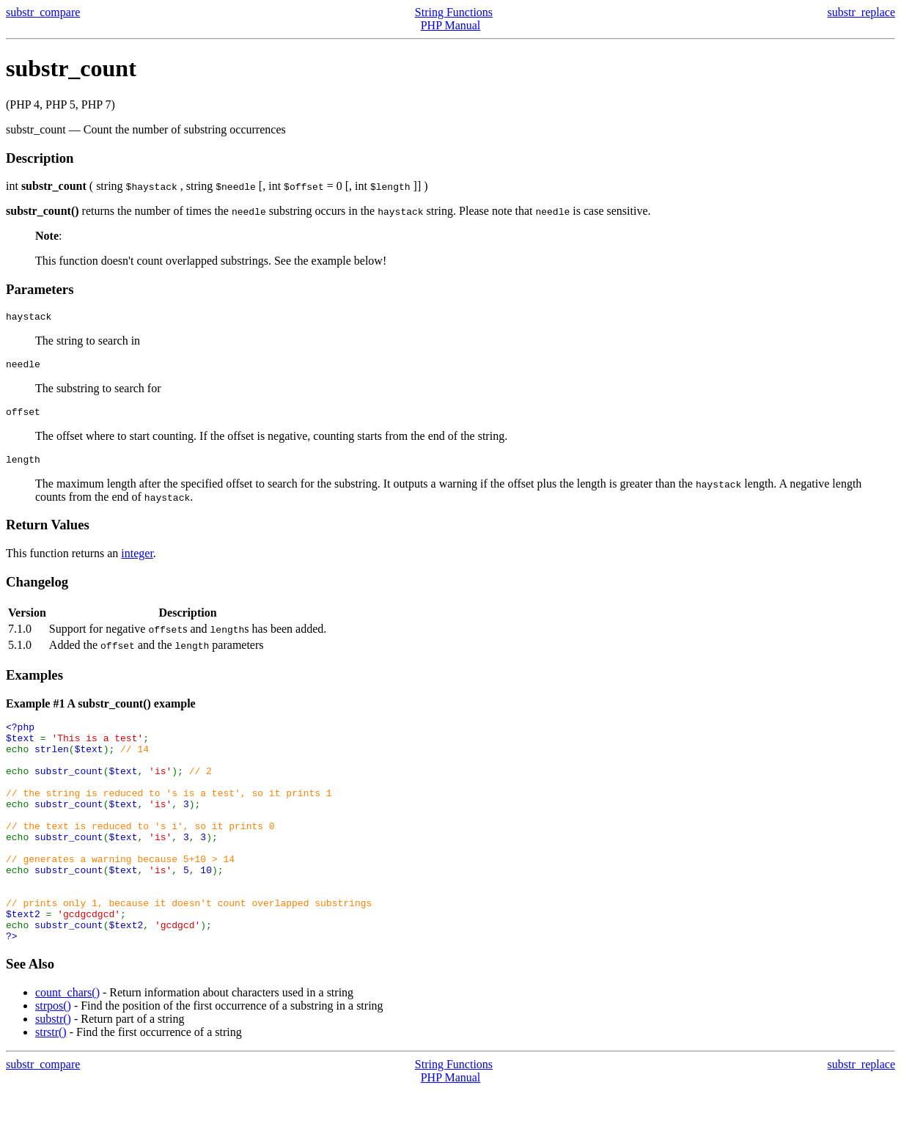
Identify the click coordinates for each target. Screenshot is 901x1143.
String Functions (454, 12)
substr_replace (861, 12)
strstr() (51, 1084)
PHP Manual (451, 25)
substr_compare (43, 12)
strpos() (53, 1058)
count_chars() (67, 1045)
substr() (53, 1071)
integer (137, 562)
